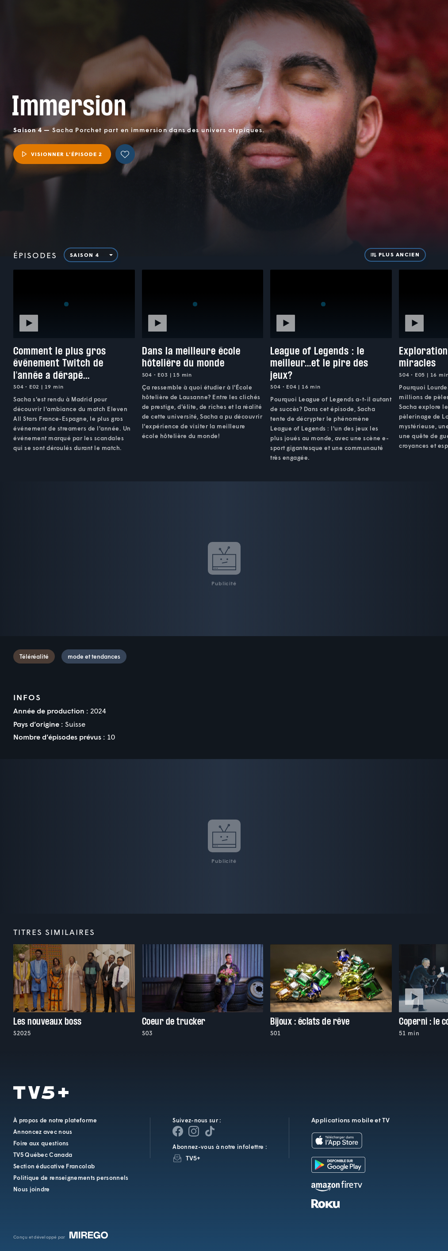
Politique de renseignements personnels (70, 1177)
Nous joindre (31, 1189)
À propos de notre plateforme (55, 1120)
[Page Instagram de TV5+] (193, 1131)
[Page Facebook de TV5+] (177, 1131)
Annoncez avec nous (42, 1131)
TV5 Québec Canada (42, 1154)
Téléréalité (34, 656)
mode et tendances (94, 656)
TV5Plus (54, 18)
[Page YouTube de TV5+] (209, 1131)
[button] (292, 26)
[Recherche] (412, 26)
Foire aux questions (41, 1143)
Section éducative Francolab (54, 1166)
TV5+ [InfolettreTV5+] (193, 1158)
